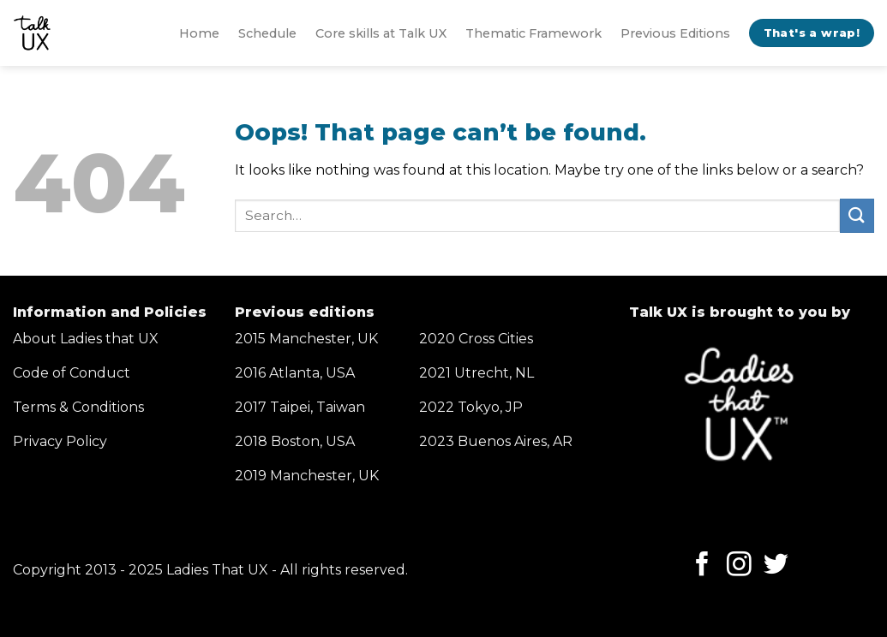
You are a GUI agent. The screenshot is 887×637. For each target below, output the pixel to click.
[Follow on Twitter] (776, 566)
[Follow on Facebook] (702, 566)
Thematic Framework (533, 33)
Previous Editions (675, 33)
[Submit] (857, 215)
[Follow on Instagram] (739, 566)
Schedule (267, 33)
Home (199, 33)
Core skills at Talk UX (380, 33)
